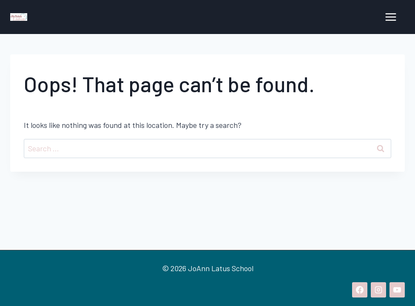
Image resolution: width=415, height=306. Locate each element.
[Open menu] (391, 17)
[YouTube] (397, 290)
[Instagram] (378, 290)
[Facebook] (359, 290)
